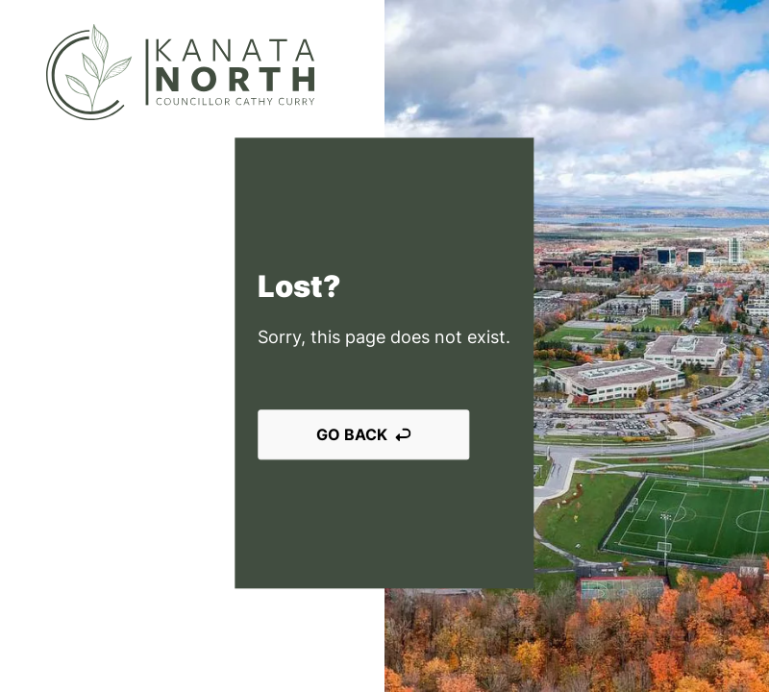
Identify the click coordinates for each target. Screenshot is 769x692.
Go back (363, 434)
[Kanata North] (180, 72)
